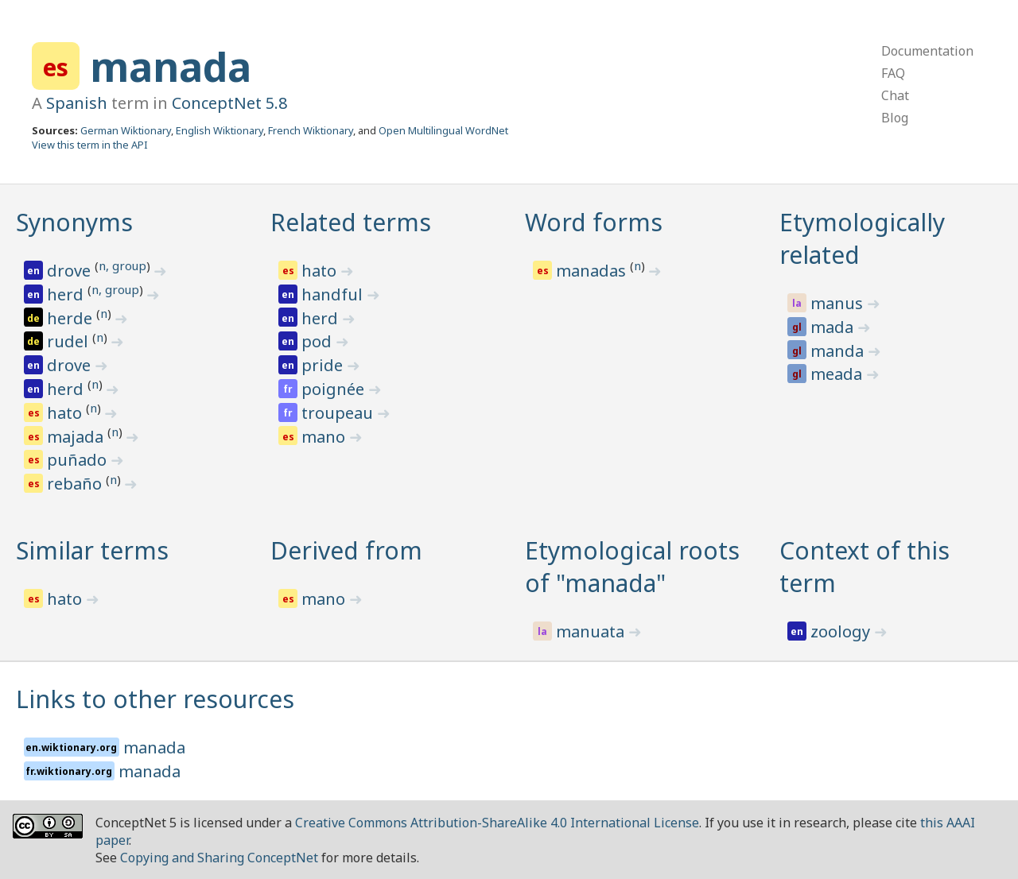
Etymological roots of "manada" (632, 566)
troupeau (339, 413)
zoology (842, 631)
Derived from (346, 550)
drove (71, 270)
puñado (79, 459)
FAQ (893, 73)
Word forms (593, 222)
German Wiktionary (125, 130)
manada (170, 67)
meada (838, 374)
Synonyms (74, 222)
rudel (69, 341)
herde (71, 318)
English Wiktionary (219, 130)
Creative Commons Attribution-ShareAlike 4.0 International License (497, 822)
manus (838, 303)
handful (334, 294)
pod (318, 341)
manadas (593, 270)
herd (67, 294)
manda (839, 351)
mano (325, 436)
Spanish (76, 103)
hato (66, 413)
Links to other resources (155, 699)
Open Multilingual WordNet (443, 130)
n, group (122, 265)
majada (77, 436)
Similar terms (92, 550)
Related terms (350, 222)
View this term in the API (90, 144)
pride (324, 365)
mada (833, 327)
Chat (895, 95)
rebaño (76, 483)
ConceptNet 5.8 (229, 103)
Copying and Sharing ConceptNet (219, 857)
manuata (592, 631)
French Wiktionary (310, 130)
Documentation (927, 51)
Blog (894, 117)
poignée (334, 389)
